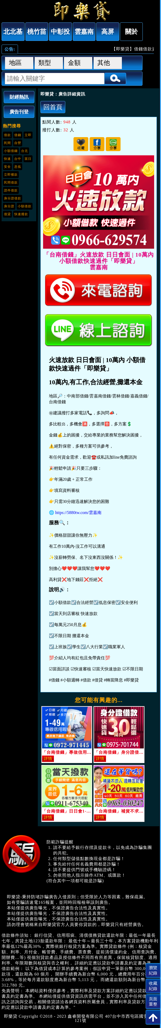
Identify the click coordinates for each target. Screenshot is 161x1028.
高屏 (107, 31)
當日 (28, 159)
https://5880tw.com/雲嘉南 (78, 512)
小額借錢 (11, 151)
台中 (17, 159)
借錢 (17, 135)
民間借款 (11, 182)
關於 (131, 31)
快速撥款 (21, 214)
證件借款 (11, 190)
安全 (7, 167)
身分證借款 (12, 198)
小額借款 (24, 206)
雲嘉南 (84, 31)
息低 (17, 167)
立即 (28, 135)
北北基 (12, 31)
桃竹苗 (36, 31)
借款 (7, 135)
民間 (7, 143)
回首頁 (52, 107)
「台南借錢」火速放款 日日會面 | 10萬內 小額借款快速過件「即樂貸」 (80, 11)
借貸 (7, 214)
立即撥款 (11, 174)
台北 (24, 151)
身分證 (9, 206)
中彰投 (60, 31)
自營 (17, 143)
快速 (7, 159)
